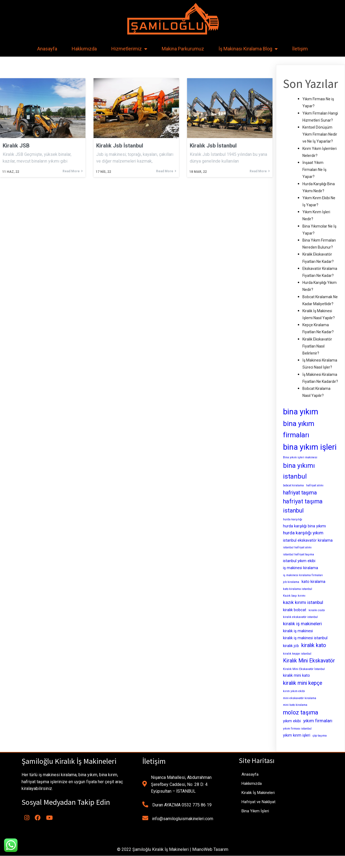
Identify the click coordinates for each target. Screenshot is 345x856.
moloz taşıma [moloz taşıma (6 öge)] (300, 712)
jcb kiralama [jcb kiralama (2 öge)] (291, 582)
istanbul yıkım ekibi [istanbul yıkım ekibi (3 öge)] (299, 561)
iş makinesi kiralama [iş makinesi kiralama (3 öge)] (300, 568)
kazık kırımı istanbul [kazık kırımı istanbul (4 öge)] (303, 602)
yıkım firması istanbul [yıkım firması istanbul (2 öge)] (297, 728)
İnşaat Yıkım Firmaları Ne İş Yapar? (314, 169)
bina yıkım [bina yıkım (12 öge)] (300, 411)
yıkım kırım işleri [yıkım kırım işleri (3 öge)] (296, 735)
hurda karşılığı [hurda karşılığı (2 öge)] (292, 519)
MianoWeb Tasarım (210, 849)
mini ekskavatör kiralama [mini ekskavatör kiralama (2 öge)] (299, 698)
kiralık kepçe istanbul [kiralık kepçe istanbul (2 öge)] (297, 653)
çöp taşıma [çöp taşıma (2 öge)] (320, 735)
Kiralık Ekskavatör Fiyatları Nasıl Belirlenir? (317, 346)
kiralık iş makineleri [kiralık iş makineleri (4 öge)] (302, 623)
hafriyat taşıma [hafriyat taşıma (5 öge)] (300, 493)
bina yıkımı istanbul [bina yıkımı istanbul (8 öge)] (299, 471)
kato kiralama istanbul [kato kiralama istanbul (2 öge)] (297, 589)
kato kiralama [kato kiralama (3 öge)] (313, 581)
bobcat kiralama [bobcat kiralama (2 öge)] (293, 485)
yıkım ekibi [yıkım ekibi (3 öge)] (292, 721)
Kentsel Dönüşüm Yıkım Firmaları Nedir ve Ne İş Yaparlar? (319, 134)
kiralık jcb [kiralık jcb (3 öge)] (291, 646)
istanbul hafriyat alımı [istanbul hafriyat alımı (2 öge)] (297, 547)
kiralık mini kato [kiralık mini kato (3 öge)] (296, 675)
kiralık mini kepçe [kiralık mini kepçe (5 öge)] (302, 683)
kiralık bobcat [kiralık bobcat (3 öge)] (294, 610)
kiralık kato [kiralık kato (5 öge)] (313, 645)
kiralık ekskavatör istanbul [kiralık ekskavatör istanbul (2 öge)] (300, 617)
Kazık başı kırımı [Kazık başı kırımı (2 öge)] (294, 595)
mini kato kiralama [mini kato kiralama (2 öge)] (295, 705)
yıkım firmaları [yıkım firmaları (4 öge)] (317, 720)
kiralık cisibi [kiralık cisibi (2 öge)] (317, 610)
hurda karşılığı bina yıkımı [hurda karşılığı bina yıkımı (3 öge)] (304, 526)
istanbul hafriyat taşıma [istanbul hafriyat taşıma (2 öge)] (298, 554)
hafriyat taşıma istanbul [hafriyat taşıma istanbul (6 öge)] (303, 506)
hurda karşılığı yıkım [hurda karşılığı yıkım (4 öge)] (303, 532)
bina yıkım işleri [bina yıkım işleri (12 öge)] (310, 447)
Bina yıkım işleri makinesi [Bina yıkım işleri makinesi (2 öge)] (300, 457)
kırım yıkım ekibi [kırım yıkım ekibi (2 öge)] (294, 691)
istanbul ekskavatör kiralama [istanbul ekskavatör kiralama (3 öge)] (308, 540)
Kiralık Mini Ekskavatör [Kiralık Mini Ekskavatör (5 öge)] (309, 661)
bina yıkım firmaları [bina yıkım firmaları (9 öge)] (298, 429)
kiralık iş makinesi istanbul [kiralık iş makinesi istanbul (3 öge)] (305, 638)
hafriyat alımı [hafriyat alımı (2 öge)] (314, 485)
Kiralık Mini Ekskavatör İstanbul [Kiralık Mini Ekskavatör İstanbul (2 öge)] (304, 669)
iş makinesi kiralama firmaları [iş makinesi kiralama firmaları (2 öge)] (303, 575)
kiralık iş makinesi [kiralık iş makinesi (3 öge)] (298, 631)
